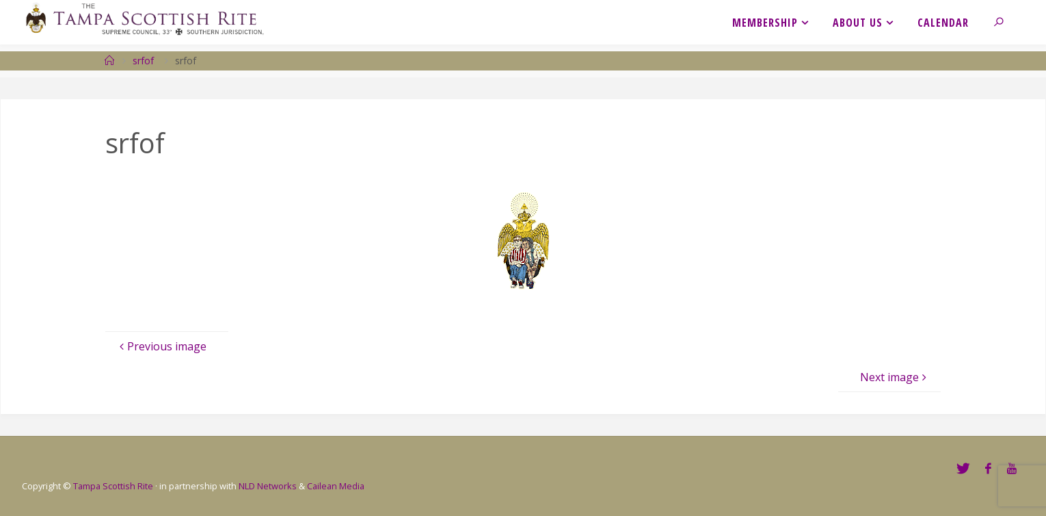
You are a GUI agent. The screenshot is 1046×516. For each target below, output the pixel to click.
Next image (895, 377)
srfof (143, 60)
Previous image (161, 346)
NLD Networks (268, 486)
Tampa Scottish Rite (113, 486)
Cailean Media (335, 486)
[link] (1006, 22)
